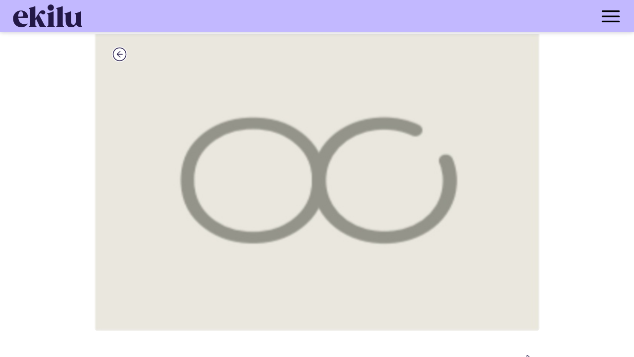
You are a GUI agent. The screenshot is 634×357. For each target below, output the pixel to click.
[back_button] (119, 54)
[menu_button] (356, 15)
